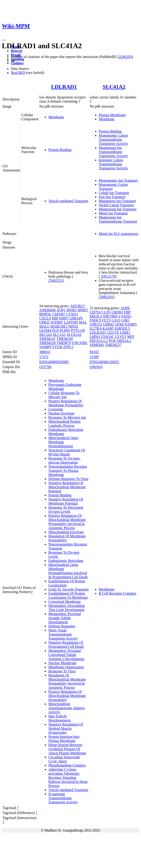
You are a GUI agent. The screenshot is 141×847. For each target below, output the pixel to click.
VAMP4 (45, 347)
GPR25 (44, 322)
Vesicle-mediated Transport (68, 201)
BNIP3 (82, 310)
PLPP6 (65, 330)
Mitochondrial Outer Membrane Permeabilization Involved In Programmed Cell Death (68, 571)
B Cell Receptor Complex (117, 593)
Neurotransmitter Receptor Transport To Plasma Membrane (67, 471)
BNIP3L (45, 314)
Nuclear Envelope (61, 413)
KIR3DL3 (122, 328)
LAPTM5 (71, 322)
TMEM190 (65, 339)
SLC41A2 (114, 87)
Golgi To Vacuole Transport (68, 589)
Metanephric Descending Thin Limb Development (66, 608)
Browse (16, 51)
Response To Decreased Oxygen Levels (65, 509)
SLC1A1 (59, 335)
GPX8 (119, 324)
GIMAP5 (76, 318)
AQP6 (125, 308)
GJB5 (125, 320)
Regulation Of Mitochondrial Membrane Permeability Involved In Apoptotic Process (67, 681)
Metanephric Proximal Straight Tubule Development (64, 618)
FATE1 (126, 316)
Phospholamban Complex (67, 765)
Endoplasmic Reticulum (65, 561)
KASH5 (108, 328)
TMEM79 (64, 343)
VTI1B (57, 347)
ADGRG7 (77, 306)
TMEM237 (113, 345)
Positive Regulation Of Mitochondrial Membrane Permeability (67, 696)
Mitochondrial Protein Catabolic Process (64, 423)
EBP (55, 318)
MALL (44, 326)
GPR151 (96, 324)
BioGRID (18, 73)
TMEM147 (47, 339)
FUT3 (106, 320)
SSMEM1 (97, 345)
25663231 (55, 280)
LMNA (95, 337)
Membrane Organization (66, 667)
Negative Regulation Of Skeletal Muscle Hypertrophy (65, 728)
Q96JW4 (96, 367)
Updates (17, 63)
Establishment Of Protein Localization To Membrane (68, 595)
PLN (55, 330)
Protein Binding (60, 150)
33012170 (108, 276)
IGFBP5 (57, 322)
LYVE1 (120, 337)
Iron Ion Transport (112, 197)
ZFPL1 (68, 347)
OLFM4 (45, 330)
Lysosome (55, 409)
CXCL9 (45, 318)
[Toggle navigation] (3, 40)
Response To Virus (62, 671)
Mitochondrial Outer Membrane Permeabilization (63, 442)
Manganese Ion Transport (117, 201)
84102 (94, 352)
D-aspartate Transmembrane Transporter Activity (63, 798)
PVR (112, 341)
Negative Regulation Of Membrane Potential (65, 501)
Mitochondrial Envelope (66, 532)
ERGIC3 (96, 316)
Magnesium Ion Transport (117, 209)
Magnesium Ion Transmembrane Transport (118, 219)
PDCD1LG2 (99, 341)
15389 (94, 357)
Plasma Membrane (112, 115)
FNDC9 (95, 320)
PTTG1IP (78, 330)
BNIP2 (72, 310)
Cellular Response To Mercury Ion (63, 395)
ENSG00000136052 (104, 362)
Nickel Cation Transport (116, 205)
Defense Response (61, 626)
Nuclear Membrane (62, 663)
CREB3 (117, 312)
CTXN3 (72, 314)
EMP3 (63, 318)
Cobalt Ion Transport (114, 193)
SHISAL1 (124, 341)
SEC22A (45, 335)
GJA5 (116, 320)
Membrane (56, 117)
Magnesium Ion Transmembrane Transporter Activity (113, 152)
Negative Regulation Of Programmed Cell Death (66, 644)
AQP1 (61, 310)
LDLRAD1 (64, 87)
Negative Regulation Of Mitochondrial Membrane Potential (67, 487)
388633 (44, 352)
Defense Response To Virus (68, 479)
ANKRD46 (47, 310)
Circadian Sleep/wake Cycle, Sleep (64, 759)
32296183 (124, 57)
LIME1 (125, 332)
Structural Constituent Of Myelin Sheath (66, 452)
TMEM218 (47, 343)
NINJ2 (73, 326)
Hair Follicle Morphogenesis (59, 718)
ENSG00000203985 (54, 362)
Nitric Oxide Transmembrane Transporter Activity (63, 634)
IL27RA (95, 328)
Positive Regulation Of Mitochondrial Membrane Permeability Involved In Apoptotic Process (67, 522)
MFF (130, 337)
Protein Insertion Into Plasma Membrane (63, 739)
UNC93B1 (79, 343)
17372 (43, 357)
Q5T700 (45, 367)
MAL (83, 322)
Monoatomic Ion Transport (118, 180)
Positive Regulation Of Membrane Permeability (66, 403)
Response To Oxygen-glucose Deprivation (64, 460)
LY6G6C (107, 337)
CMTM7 (58, 314)
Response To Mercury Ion (67, 417)
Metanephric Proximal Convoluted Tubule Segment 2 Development (66, 655)
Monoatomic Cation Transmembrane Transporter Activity (113, 139)
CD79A (95, 312)
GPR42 (108, 324)
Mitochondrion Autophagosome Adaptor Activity (66, 708)
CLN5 (106, 312)
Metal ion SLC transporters (119, 234)
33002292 (106, 297)
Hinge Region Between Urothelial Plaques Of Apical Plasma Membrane (67, 749)
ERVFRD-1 (111, 316)
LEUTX (113, 332)
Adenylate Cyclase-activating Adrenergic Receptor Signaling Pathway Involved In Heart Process (68, 777)
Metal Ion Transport (113, 213)
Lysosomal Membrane (64, 601)
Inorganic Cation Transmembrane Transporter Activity (113, 164)
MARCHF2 (59, 326)
